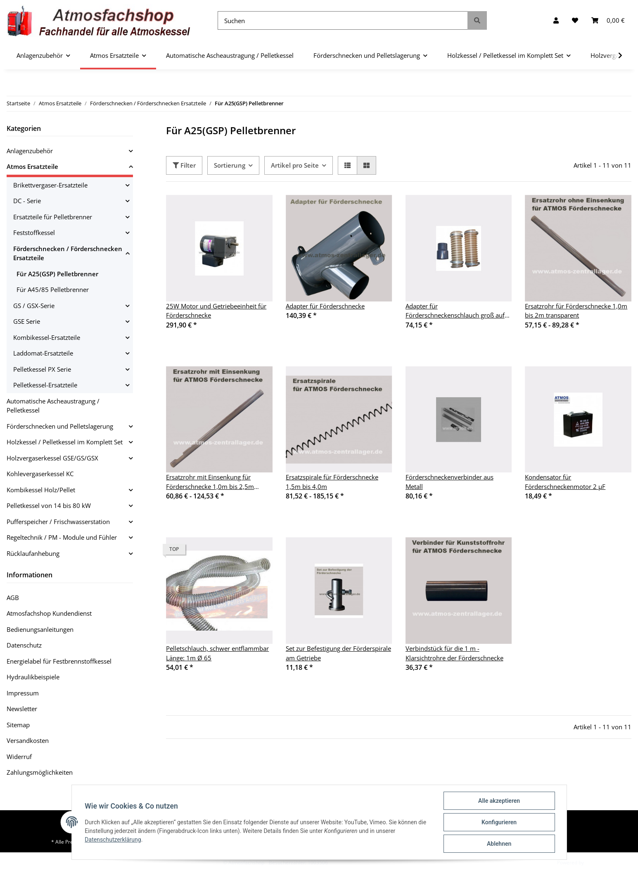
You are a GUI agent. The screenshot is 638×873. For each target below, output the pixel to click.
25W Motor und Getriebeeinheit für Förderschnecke (216, 311)
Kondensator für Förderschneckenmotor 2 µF (565, 482)
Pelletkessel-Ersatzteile (45, 385)
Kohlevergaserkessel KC (40, 474)
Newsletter (22, 709)
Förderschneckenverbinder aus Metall (449, 482)
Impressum (23, 693)
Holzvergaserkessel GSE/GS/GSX (52, 458)
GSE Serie (26, 321)
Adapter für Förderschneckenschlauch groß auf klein (455, 311)
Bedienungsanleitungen (40, 629)
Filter (184, 165)
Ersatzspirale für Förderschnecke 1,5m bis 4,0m (332, 482)
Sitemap (18, 725)
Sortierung (229, 165)
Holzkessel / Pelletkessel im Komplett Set (65, 442)
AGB (13, 597)
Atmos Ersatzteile (32, 166)
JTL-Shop (595, 862)
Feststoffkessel (34, 232)
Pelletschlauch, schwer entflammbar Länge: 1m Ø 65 (217, 653)
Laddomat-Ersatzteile (43, 353)
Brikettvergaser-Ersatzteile (50, 185)
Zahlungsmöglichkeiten (40, 772)
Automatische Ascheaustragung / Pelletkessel (53, 406)
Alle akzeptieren (499, 800)
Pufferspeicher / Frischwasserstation (58, 521)
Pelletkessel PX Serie (42, 369)
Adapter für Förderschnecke (325, 306)
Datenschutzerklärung (113, 839)
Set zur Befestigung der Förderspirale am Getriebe (338, 653)
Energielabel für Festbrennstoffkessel (59, 661)
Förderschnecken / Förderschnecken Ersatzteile (67, 253)
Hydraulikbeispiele (33, 677)
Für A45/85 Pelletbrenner (53, 289)
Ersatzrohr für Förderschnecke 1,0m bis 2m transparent (576, 311)
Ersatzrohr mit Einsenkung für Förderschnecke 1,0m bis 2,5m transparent (210, 482)
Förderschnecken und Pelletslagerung (60, 426)
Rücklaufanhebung (33, 553)
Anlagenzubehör (30, 151)
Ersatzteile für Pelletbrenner (52, 217)
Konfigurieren (499, 822)
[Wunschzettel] (575, 20)
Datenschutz (24, 645)
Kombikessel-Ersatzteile (46, 337)
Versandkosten (28, 740)
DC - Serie (27, 201)
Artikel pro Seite (295, 165)
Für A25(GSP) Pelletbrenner (57, 274)
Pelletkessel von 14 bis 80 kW (49, 505)
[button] (556, 20)
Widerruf (19, 756)
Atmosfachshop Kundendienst (49, 613)
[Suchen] (343, 20)
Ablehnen (499, 843)
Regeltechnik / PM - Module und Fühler (62, 537)
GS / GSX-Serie (34, 305)
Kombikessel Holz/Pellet (41, 490)
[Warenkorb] (608, 20)
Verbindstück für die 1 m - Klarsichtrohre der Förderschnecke (454, 653)
